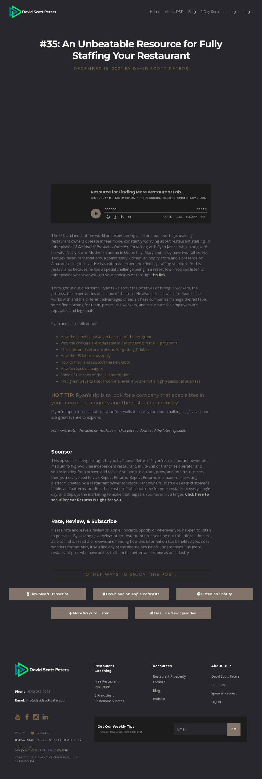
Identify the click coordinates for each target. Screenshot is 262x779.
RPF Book (218, 685)
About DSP (174, 12)
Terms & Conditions (28, 740)
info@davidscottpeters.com (47, 700)
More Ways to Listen (89, 613)
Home (155, 12)
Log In (216, 701)
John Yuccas (29, 750)
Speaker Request (224, 693)
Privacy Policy (72, 740)
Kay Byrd (62, 750)
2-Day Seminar (213, 12)
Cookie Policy (52, 740)
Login (234, 12)
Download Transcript (47, 594)
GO (233, 729)
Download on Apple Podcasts (131, 594)
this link (158, 274)
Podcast (159, 699)
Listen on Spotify (214, 594)
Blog (192, 12)
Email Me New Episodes (173, 613)
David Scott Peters (225, 676)
